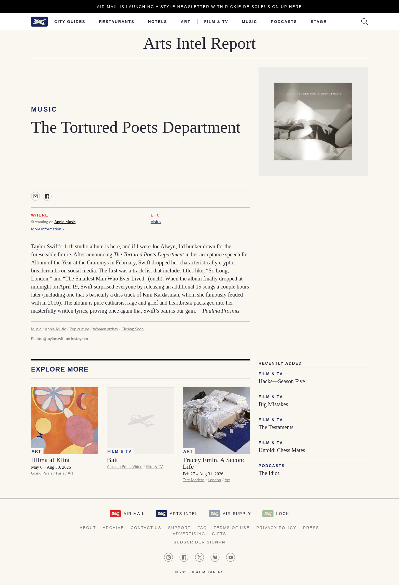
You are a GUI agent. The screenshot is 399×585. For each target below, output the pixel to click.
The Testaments (276, 427)
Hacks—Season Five (282, 381)
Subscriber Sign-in (199, 542)
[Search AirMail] (364, 21)
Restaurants (116, 22)
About (88, 528)
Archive (113, 528)
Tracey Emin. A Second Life (214, 463)
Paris (60, 473)
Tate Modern (193, 479)
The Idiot (269, 473)
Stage (319, 22)
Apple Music (65, 221)
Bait (112, 459)
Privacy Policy (276, 528)
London (214, 479)
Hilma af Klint (50, 459)
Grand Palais (41, 473)
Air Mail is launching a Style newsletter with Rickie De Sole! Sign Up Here (199, 6)
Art (186, 22)
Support (179, 528)
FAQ (202, 528)
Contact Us (146, 528)
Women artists (105, 328)
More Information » (47, 228)
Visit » (156, 221)
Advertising (189, 534)
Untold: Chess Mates (282, 450)
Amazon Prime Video (124, 466)
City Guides (69, 22)
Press (311, 528)
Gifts (219, 534)
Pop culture (79, 328)
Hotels (157, 22)
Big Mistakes (273, 404)
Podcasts (284, 22)
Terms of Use (232, 528)
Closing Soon (132, 328)
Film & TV (216, 22)
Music (249, 22)
